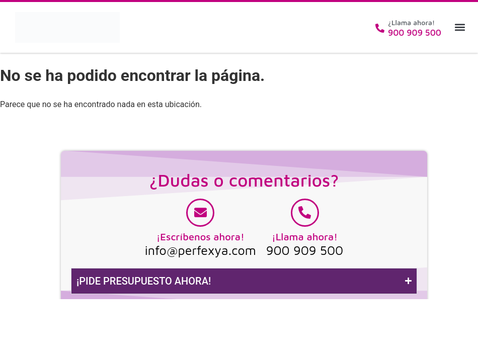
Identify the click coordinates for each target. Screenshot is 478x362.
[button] (459, 27)
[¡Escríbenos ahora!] (200, 213)
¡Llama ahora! (305, 236)
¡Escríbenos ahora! (200, 236)
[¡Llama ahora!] (305, 213)
